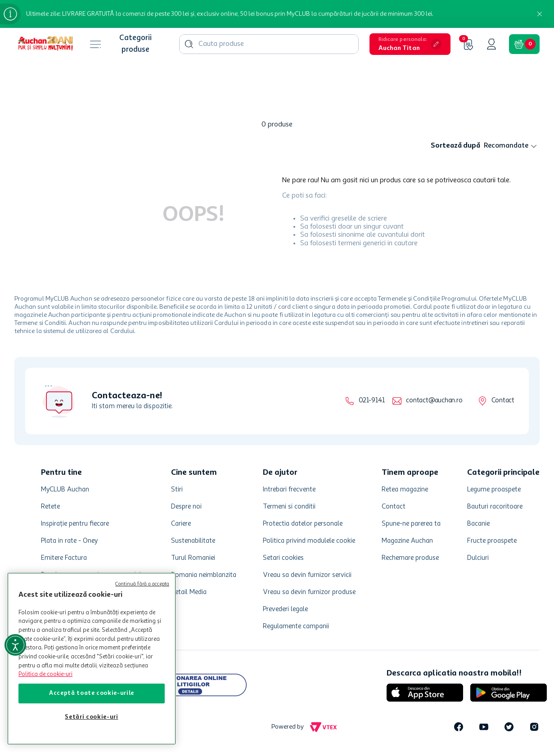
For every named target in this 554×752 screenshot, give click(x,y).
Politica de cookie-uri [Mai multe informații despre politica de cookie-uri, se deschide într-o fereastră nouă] (45, 674)
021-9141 (371, 400)
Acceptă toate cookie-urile (91, 693)
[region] (91, 658)
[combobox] (269, 44)
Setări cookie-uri (91, 717)
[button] (409, 44)
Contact (502, 400)
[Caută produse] (189, 44)
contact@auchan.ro (434, 400)
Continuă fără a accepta (142, 584)
